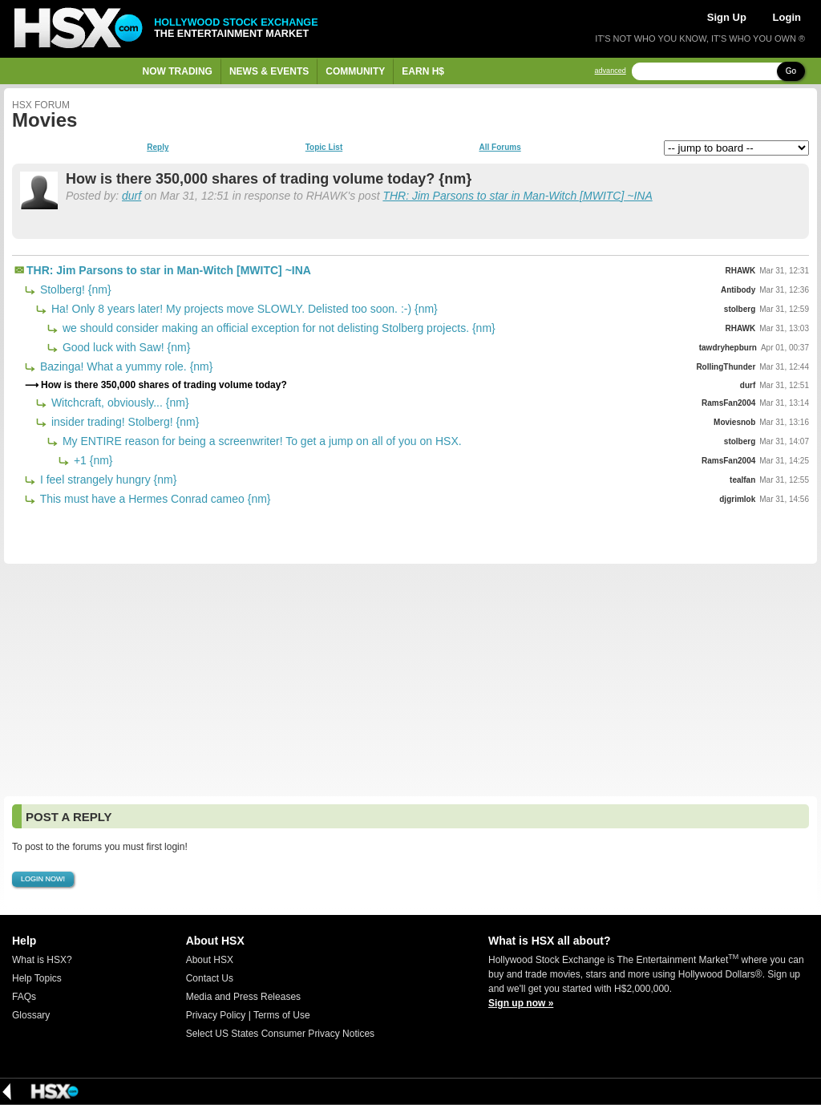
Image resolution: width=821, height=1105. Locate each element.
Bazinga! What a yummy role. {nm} (124, 366)
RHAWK (741, 270)
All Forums (499, 148)
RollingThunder (725, 366)
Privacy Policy (216, 1015)
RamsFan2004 (728, 403)
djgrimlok (737, 499)
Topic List (323, 148)
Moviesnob (734, 422)
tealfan (742, 480)
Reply (157, 148)
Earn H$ (423, 71)
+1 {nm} (92, 460)
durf (131, 195)
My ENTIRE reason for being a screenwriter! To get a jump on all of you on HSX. (260, 441)
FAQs (24, 996)
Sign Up (726, 17)
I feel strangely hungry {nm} (106, 479)
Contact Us (209, 978)
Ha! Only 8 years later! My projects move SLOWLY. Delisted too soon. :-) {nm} (243, 308)
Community (355, 71)
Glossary (31, 1015)
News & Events (269, 71)
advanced (610, 71)
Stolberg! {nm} (74, 289)
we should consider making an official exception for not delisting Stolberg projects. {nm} (277, 328)
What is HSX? (42, 959)
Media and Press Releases (243, 996)
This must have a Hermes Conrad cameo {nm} (154, 498)
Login (787, 17)
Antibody (738, 289)
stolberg (739, 309)
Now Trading (177, 71)
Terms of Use (281, 1015)
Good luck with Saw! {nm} (124, 347)
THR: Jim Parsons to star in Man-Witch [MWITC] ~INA (517, 195)
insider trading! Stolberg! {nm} (123, 421)
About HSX (209, 959)
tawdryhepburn (728, 347)
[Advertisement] (410, 680)
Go (791, 71)
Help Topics (37, 978)
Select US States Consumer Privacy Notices (280, 1033)
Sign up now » (520, 1003)
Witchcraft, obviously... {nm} (118, 402)
